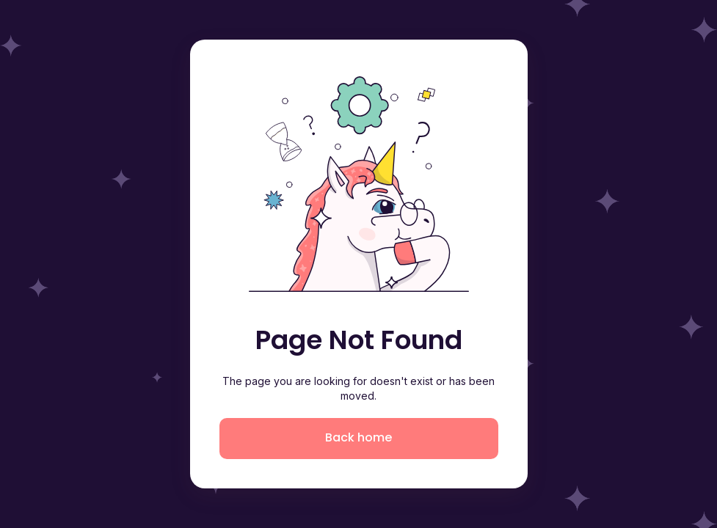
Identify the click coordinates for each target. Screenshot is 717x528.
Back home (358, 437)
